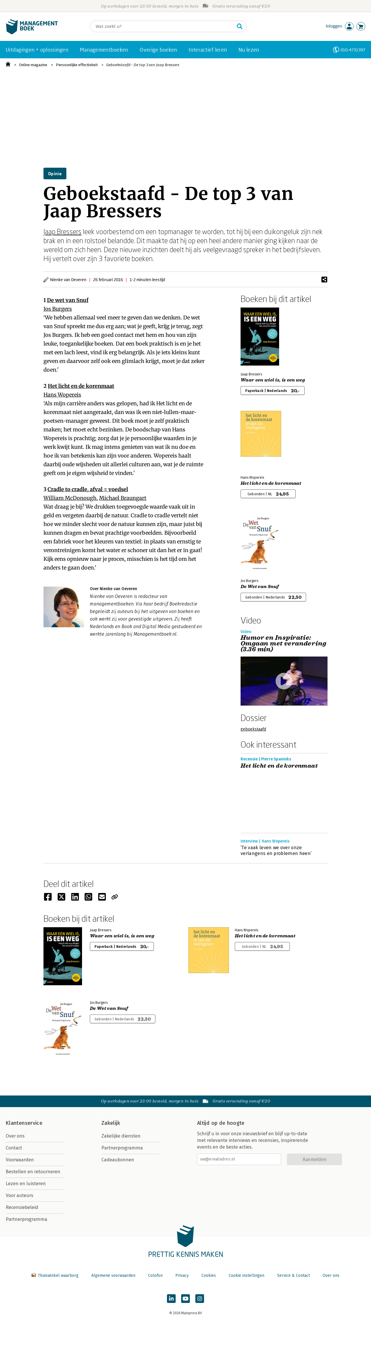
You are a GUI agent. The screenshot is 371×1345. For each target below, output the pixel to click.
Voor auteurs (19, 1195)
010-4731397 (353, 49)
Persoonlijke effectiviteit (77, 65)
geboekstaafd (253, 729)
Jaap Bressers (62, 231)
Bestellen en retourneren (33, 1171)
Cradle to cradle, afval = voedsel (88, 489)
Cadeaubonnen (117, 1160)
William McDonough (70, 498)
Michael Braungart (122, 498)
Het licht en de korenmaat (81, 386)
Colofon (155, 1275)
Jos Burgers (57, 308)
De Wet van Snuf (260, 587)
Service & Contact (293, 1275)
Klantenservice (24, 1123)
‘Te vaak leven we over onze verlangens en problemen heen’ (276, 850)
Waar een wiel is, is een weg (273, 380)
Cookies (208, 1275)
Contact (14, 1148)
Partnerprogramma (26, 1219)
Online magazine (33, 65)
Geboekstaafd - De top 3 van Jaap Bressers (142, 65)
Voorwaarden (20, 1160)
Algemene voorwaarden (113, 1275)
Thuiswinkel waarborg (56, 1275)
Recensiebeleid (22, 1207)
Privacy (182, 1275)
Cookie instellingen (246, 1275)
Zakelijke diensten (121, 1136)
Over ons (15, 1136)
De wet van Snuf (67, 300)
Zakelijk (110, 1123)
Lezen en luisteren (26, 1183)
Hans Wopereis (62, 394)
